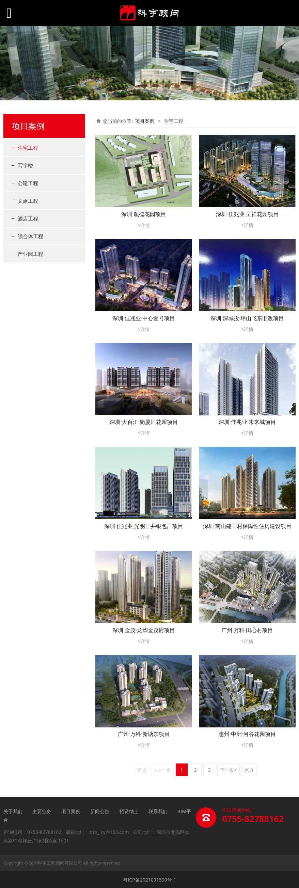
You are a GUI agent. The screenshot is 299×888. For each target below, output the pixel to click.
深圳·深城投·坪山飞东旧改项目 (247, 318)
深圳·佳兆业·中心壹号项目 (143, 318)
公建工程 (28, 183)
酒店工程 (28, 218)
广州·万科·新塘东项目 (144, 734)
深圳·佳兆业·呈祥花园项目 (247, 214)
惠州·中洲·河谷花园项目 (247, 734)
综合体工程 (30, 236)
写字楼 (25, 165)
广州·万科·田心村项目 (247, 630)
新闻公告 (100, 811)
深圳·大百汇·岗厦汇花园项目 (144, 422)
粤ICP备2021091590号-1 (149, 879)
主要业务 (41, 811)
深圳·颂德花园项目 (143, 214)
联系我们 (158, 811)
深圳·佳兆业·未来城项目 (247, 422)
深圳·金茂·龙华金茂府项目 (143, 630)
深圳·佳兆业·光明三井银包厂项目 (144, 526)
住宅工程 (28, 147)
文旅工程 (28, 200)
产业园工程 (30, 253)
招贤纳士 (129, 811)
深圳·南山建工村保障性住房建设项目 (247, 526)
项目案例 (144, 121)
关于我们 (12, 811)
